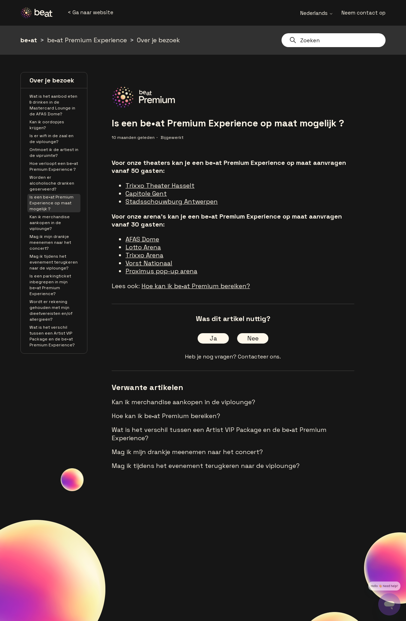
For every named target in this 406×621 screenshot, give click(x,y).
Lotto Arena (143, 247)
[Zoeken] (334, 40)
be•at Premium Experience (87, 40)
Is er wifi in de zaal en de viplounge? (51, 138)
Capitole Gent (146, 193)
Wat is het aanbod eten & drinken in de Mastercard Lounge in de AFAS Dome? (53, 105)
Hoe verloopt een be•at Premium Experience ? (53, 166)
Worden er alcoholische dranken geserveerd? (51, 183)
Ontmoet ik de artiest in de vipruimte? (53, 152)
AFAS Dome (142, 239)
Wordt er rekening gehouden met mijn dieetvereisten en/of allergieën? (50, 310)
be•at (28, 40)
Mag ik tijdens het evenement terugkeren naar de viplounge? (53, 262)
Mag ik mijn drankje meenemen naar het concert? (50, 242)
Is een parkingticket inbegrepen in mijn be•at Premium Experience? (50, 284)
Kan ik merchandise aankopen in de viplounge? (49, 222)
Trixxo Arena (144, 255)
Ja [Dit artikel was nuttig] (213, 338)
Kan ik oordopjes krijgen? (46, 125)
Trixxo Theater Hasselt (160, 185)
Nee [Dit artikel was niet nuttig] (253, 338)
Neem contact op (364, 12)
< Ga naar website (90, 12)
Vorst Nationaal (149, 263)
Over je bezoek (158, 40)
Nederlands (316, 13)
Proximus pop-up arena (161, 271)
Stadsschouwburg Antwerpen (172, 201)
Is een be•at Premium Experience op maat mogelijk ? (51, 203)
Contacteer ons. (259, 356)
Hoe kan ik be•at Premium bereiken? (195, 286)
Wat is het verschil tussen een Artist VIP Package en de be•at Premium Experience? (52, 336)
